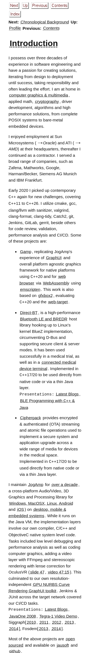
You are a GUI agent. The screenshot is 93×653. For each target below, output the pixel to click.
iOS (20, 507)
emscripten (30, 288)
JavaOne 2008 (22, 613)
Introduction (34, 43)
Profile (15, 28)
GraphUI (54, 257)
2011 (43, 619)
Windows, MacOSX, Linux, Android (41, 501)
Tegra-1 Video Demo (58, 613)
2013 (69, 619)
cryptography (47, 101)
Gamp (25, 251)
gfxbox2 (45, 294)
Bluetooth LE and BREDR (43, 317)
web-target (58, 301)
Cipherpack (30, 415)
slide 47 (37, 569)
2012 (56, 619)
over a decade (64, 482)
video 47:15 (58, 569)
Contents (51, 28)
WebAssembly (56, 282)
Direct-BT (28, 311)
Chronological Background (45, 22)
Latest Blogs (67, 393)
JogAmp (35, 482)
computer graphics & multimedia (38, 95)
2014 (13, 625)
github (14, 648)
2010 (31, 619)
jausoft (63, 642)
